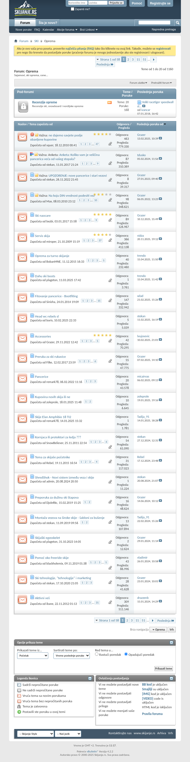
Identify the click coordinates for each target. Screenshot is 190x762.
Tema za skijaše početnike (52, 457)
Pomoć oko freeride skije (52, 558)
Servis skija (42, 236)
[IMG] (146, 694)
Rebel (49, 463)
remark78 (52, 382)
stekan (50, 165)
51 (144, 59)
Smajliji (147, 689)
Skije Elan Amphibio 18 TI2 (53, 417)
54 (127, 440)
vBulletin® (92, 751)
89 (127, 219)
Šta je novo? (48, 23)
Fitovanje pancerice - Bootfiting (56, 296)
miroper (51, 241)
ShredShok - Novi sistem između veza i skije (64, 477)
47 (97, 144)
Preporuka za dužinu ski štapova (57, 497)
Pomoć (137, 3)
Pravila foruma (152, 714)
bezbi (49, 221)
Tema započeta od (40, 124)
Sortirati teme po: (65, 650)
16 (127, 501)
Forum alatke (137, 82)
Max (49, 201)
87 (127, 159)
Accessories (43, 336)
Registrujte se (160, 3)
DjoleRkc (51, 503)
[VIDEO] (147, 698)
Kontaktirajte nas (120, 733)
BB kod (147, 684)
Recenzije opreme (44, 102)
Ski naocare (43, 215)
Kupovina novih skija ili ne (52, 397)
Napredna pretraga (164, 29)
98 (127, 199)
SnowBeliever (54, 443)
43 (127, 561)
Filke (49, 362)
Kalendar (48, 29)
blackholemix (54, 563)
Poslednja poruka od (151, 124)
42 (127, 340)
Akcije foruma (65, 29)
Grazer (50, 342)
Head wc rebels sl (47, 316)
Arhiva (161, 733)
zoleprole (52, 402)
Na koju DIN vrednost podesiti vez (71, 195)
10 (95, 200)
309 (126, 602)
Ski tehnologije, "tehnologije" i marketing (63, 578)
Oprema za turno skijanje (52, 256)
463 (126, 139)
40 (127, 259)
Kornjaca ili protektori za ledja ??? (58, 437)
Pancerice (41, 377)
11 (138, 59)
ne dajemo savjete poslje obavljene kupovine (56, 137)
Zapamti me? (80, 9)
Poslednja (105, 64)
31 (127, 461)
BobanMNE (53, 261)
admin (50, 481)
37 (100, 240)
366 (126, 239)
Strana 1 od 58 (110, 59)
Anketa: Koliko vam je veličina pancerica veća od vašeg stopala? (65, 157)
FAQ (37, 29)
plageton (52, 280)
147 (126, 300)
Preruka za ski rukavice (50, 357)
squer (49, 145)
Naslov (22, 124)
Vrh (171, 629)
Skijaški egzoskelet (47, 538)
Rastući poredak (108, 654)
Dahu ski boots (45, 276)
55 (127, 360)
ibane (49, 604)
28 (127, 581)
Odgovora (123, 124)
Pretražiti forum (160, 82)
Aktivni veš (42, 598)
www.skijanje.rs (144, 733)
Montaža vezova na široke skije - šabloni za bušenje (70, 518)
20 (127, 380)
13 (127, 521)
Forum (25, 23)
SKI (36, 41)
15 (99, 300)
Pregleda (124, 128)
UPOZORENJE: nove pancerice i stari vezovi (78, 175)
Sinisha (50, 302)
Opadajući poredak (139, 654)
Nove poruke (24, 29)
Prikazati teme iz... (29, 650)
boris (49, 320)
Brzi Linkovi (87, 29)
